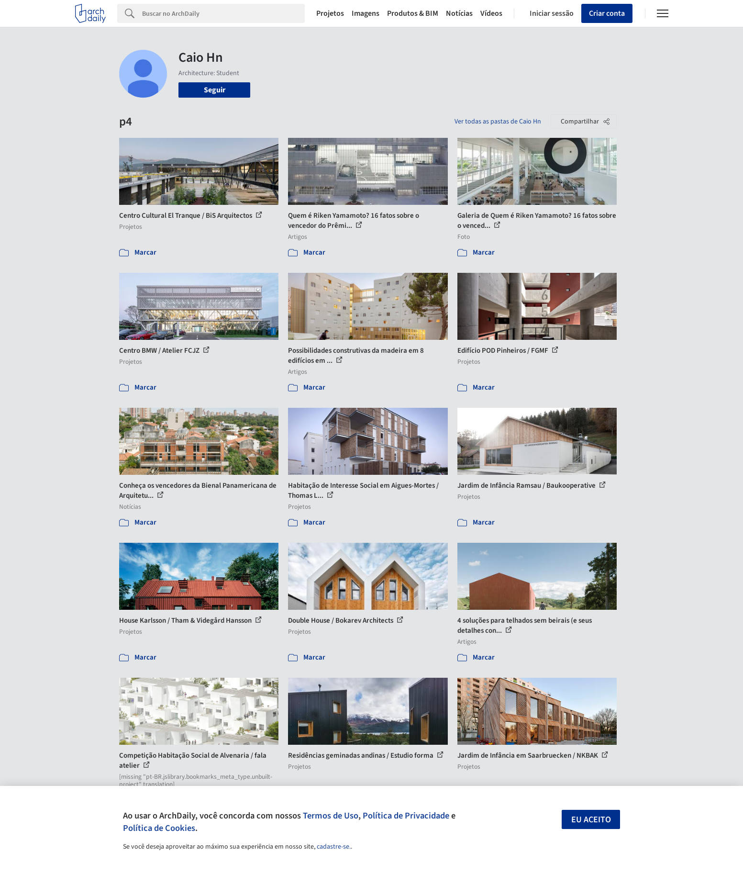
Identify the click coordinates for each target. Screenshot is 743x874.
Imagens (365, 13)
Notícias (459, 13)
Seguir (214, 90)
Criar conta (607, 13)
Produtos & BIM (412, 13)
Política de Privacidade (406, 815)
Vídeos (491, 13)
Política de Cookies (159, 828)
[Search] (223, 13)
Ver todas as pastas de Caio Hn (498, 121)
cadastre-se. (334, 847)
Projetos (330, 13)
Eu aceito (591, 820)
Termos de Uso (330, 815)
